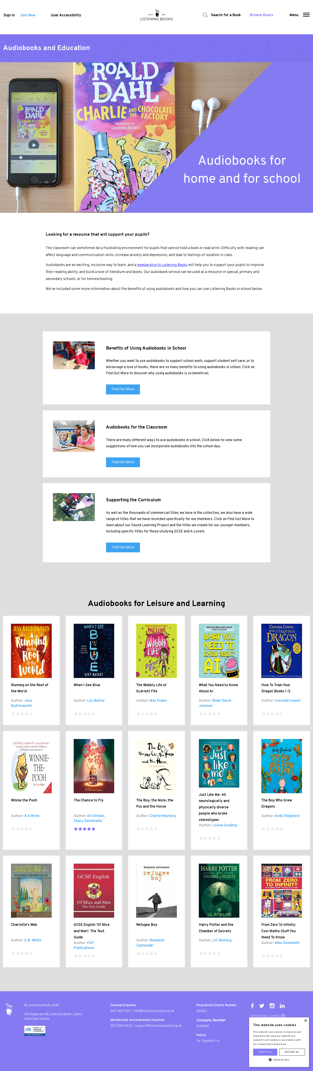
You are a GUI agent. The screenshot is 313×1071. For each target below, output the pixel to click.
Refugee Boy (146, 925)
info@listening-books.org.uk (154, 1011)
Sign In (8, 17)
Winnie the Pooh (24, 800)
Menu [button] (294, 17)
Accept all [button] (265, 1052)
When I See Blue (87, 685)
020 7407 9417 (120, 1011)
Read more (280, 1044)
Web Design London (265, 1016)
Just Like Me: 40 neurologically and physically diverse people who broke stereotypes (214, 807)
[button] (306, 17)
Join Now (27, 17)
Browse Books (260, 17)
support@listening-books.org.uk (158, 1026)
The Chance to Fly (88, 800)
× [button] (305, 1020)
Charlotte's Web (24, 925)
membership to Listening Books (162, 265)
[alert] (279, 1042)
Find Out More (123, 389)
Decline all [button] (292, 1052)
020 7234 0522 (121, 1026)
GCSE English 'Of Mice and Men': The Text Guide (92, 931)
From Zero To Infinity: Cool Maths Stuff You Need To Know (278, 931)
